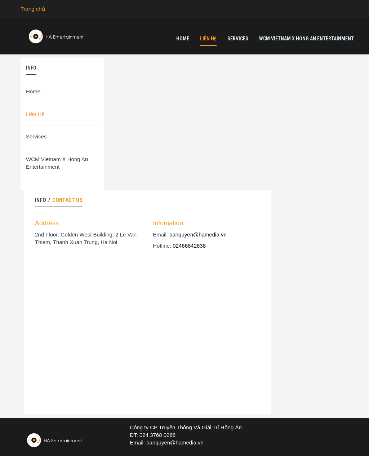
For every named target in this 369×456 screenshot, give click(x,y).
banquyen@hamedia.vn (198, 234)
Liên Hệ (208, 38)
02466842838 (189, 246)
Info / (59, 200)
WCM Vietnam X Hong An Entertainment (306, 38)
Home (182, 38)
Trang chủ (33, 9)
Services (237, 38)
